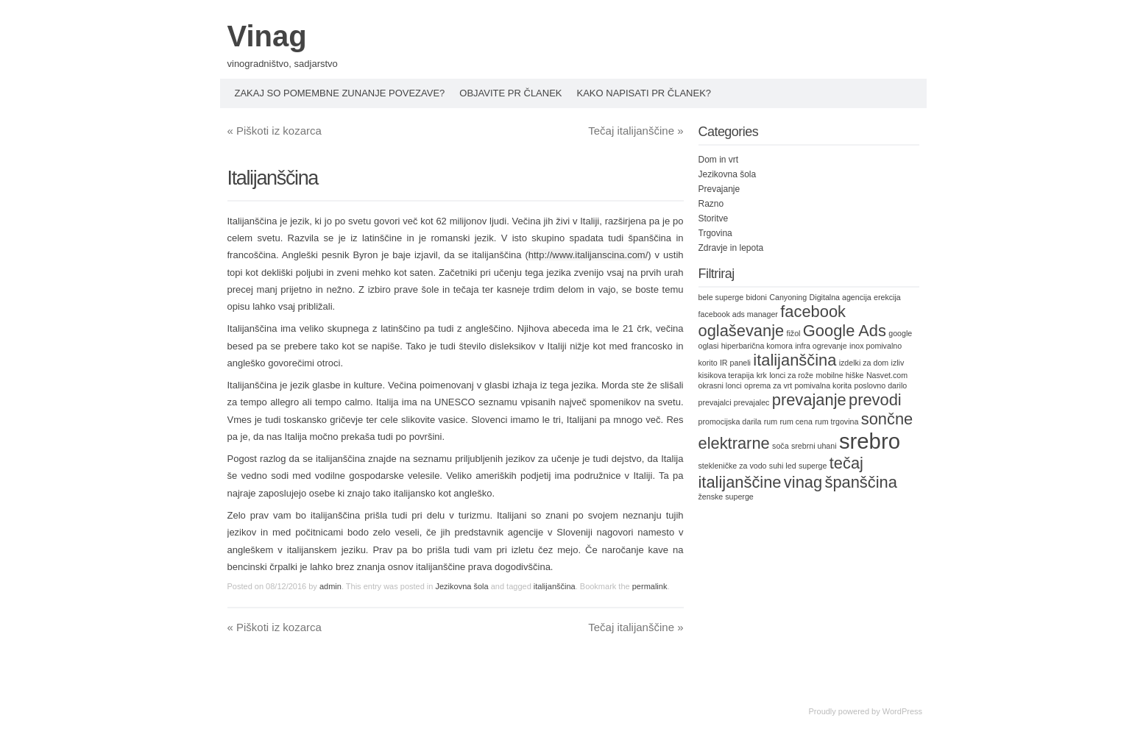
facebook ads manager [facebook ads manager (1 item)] (738, 314)
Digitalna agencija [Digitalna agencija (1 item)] (840, 297)
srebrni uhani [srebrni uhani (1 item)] (814, 445)
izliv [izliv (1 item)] (898, 362)
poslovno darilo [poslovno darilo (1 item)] (881, 385)
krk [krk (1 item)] (762, 375)
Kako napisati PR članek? (644, 93)
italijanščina (555, 586)
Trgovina (715, 233)
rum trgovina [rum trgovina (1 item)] (836, 421)
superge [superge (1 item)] (813, 465)
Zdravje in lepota (731, 248)
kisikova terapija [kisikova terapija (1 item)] (726, 375)
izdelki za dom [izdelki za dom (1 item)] (864, 362)
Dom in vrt (718, 159)
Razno (711, 204)
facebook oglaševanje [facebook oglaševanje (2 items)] (772, 321)
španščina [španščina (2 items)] (860, 482)
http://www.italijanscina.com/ (588, 254)
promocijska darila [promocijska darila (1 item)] (730, 421)
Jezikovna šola (461, 586)
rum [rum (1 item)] (770, 421)
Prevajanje (719, 189)
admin (330, 586)
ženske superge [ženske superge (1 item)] (726, 496)
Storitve (713, 218)
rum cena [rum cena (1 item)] (795, 421)
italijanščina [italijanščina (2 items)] (794, 360)
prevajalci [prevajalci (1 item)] (715, 402)
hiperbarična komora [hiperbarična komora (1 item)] (757, 345)
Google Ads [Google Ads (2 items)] (844, 330)
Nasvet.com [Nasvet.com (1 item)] (887, 375)
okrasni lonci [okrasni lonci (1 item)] (720, 385)
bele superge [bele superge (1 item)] (721, 297)
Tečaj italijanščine (635, 130)
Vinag (267, 36)
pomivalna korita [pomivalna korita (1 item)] (823, 385)
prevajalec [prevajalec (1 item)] (752, 402)
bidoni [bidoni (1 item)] (756, 297)
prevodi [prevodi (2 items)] (875, 400)
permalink (650, 586)
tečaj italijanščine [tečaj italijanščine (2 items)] (780, 472)
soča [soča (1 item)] (780, 445)
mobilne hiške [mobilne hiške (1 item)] (839, 375)
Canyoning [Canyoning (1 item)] (788, 297)
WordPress (902, 711)
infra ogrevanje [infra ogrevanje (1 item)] (821, 345)
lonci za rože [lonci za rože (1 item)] (791, 375)
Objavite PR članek (510, 93)
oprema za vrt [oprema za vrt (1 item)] (768, 385)
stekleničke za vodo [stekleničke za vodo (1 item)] (732, 465)
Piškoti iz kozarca (274, 130)
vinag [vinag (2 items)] (803, 482)
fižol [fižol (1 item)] (794, 333)
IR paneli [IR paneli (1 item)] (735, 362)
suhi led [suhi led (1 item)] (782, 465)
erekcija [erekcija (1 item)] (887, 297)
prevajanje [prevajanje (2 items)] (809, 400)
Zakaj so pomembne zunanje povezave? (340, 93)
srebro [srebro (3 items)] (869, 441)
